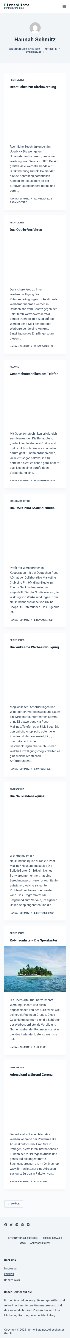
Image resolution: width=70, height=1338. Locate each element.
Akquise (14, 367)
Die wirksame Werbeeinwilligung (34, 647)
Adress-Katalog (52, 1238)
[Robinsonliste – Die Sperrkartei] (35, 969)
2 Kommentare (18, 202)
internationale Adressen (23, 1238)
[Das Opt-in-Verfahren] (35, 259)
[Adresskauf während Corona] (35, 1104)
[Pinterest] (22, 1224)
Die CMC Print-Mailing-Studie (32, 508)
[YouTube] (28, 1224)
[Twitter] (11, 1224)
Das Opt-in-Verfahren (26, 230)
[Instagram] (16, 1224)
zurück (14, 1203)
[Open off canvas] (64, 6)
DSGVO (9, 1274)
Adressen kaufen (40, 1243)
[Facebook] (5, 1224)
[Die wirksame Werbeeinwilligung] (35, 676)
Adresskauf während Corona (31, 1074)
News (22, 1243)
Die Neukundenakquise (27, 796)
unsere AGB (12, 1280)
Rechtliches (17, 80)
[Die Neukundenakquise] (35, 825)
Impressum (11, 1268)
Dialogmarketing (20, 501)
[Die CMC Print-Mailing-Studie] (35, 537)
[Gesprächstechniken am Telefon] (35, 403)
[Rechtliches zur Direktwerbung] (35, 116)
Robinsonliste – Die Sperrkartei (33, 940)
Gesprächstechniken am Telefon (34, 374)
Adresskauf (17, 789)
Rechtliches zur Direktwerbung (33, 87)
